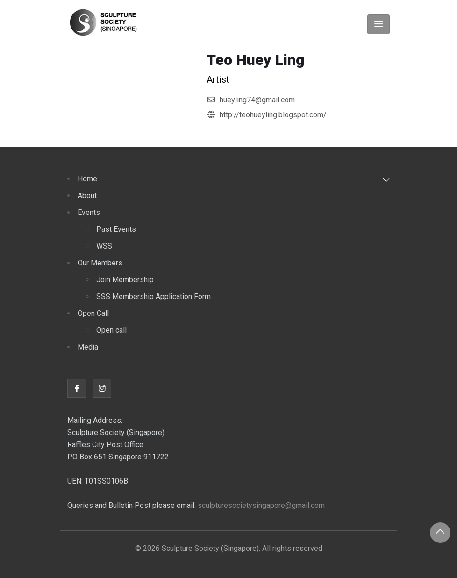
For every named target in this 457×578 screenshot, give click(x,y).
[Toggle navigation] (378, 24)
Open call (111, 330)
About (87, 195)
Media (88, 347)
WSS (104, 246)
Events (89, 212)
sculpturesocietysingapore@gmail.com (261, 505)
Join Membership (125, 279)
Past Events (116, 229)
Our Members (100, 262)
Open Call (93, 313)
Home (87, 178)
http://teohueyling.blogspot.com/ (273, 114)
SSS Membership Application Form (153, 296)
